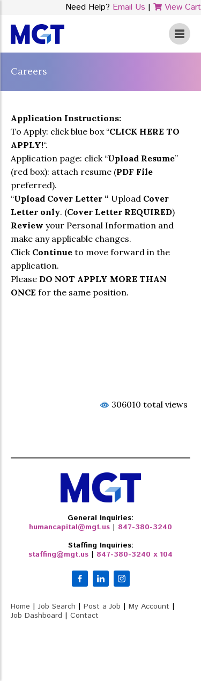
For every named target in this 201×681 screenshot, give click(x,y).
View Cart (177, 7)
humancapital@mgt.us (69, 527)
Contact (84, 615)
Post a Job (102, 606)
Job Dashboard (36, 615)
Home (20, 606)
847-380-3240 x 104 (134, 554)
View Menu (179, 34)
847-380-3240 (145, 527)
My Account (149, 606)
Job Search (57, 606)
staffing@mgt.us (58, 554)
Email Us (129, 7)
